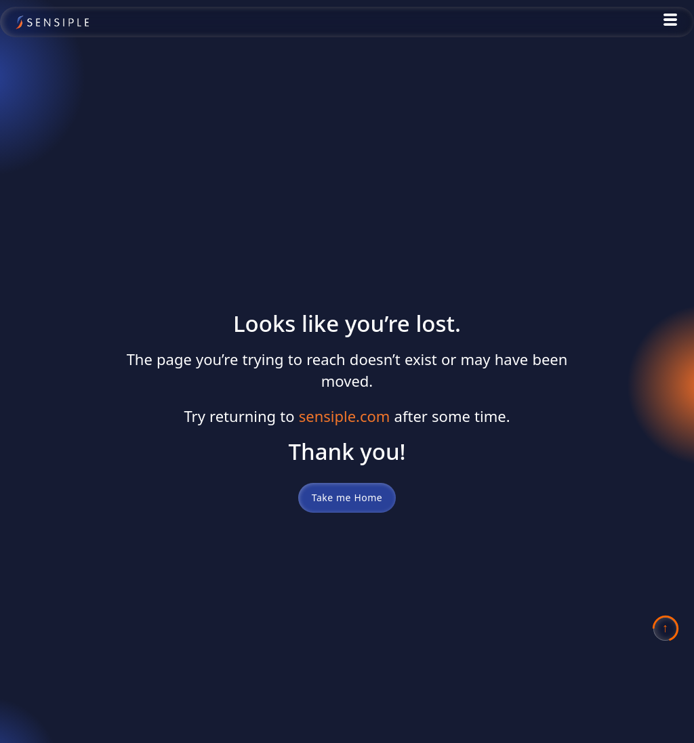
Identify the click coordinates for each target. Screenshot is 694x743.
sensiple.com (344, 416)
